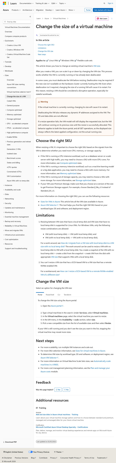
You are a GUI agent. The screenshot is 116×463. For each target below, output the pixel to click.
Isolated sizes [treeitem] (12, 153)
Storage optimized (83, 180)
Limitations (42, 48)
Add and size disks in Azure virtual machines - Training (57, 414)
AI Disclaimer (7, 458)
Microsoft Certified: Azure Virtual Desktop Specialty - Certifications (62, 427)
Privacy (53, 458)
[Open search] (104, 3)
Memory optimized (68, 173)
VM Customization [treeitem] (14, 176)
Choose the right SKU (46, 45)
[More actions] (112, 19)
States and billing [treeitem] (13, 162)
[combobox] (17, 22)
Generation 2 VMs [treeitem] (14, 149)
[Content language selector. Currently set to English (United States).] (13, 452)
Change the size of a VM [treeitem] (16, 96)
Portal (88, 10)
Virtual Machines (59, 18)
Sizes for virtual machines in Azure (90, 350)
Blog (32, 458)
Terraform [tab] (67, 294)
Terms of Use (89, 458)
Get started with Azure (103, 10)
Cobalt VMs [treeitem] (11, 101)
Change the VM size (45, 51)
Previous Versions (21, 458)
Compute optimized (68, 163)
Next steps (42, 54)
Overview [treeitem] (8, 31)
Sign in (110, 3)
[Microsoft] (4, 3)
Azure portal (56, 305)
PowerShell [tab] (50, 294)
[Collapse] (30, 16)
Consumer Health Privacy (70, 458)
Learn (38, 18)
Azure (47, 18)
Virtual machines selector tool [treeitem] (18, 92)
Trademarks (101, 458)
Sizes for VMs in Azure (50, 201)
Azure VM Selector (49, 205)
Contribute (43, 458)
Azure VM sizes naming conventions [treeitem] (16, 86)
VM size (96, 66)
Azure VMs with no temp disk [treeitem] (18, 180)
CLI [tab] (59, 294)
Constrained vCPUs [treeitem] (14, 171)
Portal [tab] (40, 294)
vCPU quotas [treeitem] (12, 167)
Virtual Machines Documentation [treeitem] (17, 27)
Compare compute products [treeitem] (15, 36)
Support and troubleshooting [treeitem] (16, 248)
